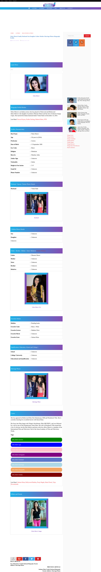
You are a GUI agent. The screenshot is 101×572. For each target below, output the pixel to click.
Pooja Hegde (40, 482)
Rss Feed (82, 42)
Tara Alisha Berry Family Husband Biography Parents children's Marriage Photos (22, 564)
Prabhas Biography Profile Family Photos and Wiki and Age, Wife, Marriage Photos (84, 99)
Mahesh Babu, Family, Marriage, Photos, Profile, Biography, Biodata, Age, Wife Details (83, 107)
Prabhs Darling (30, 119)
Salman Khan (21, 482)
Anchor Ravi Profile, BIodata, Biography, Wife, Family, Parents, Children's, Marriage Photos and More (84, 129)
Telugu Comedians (71, 138)
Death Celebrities (71, 147)
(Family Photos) (41, 251)
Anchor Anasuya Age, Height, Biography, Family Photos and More (83, 114)
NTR (45, 119)
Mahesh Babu (39, 119)
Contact (6, 0)
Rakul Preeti (48, 482)
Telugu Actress (70, 137)
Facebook (70, 42)
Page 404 (14, 0)
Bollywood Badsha (31, 482)
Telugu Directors (71, 144)
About (2, 0)
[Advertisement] (50, 21)
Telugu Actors (70, 135)
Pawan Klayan (21, 119)
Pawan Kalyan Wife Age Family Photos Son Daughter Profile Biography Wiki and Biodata (84, 121)
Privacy (10, 0)
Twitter (76, 42)
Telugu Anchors (70, 140)
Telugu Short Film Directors (73, 145)
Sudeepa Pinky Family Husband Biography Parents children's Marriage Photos (49, 564)
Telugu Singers (70, 142)
